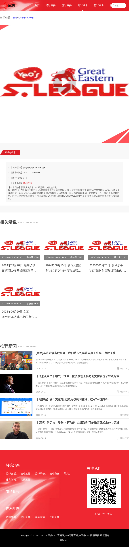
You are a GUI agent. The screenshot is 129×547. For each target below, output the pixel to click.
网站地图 (11, 517)
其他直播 (25, 479)
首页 (15, 18)
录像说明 (10, 152)
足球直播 (11, 473)
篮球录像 (54, 473)
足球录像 (21, 18)
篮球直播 (25, 473)
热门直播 (25, 517)
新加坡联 (30, 18)
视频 (66, 473)
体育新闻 (11, 479)
